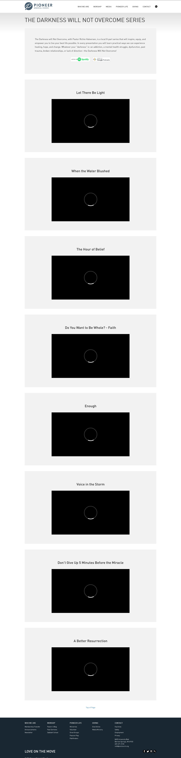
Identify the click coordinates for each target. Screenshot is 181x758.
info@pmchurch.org (122, 746)
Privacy (117, 735)
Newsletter (29, 732)
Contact (147, 7)
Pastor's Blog (52, 727)
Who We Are (83, 7)
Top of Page (90, 708)
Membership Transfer (32, 727)
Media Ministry (97, 730)
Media (109, 7)
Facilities (118, 727)
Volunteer (73, 730)
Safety (117, 730)
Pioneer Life (122, 7)
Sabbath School (52, 732)
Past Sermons (52, 730)
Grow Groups (74, 732)
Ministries (73, 727)
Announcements (30, 730)
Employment (119, 732)
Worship (97, 7)
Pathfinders (74, 738)
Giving (135, 7)
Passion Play (74, 735)
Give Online (96, 727)
